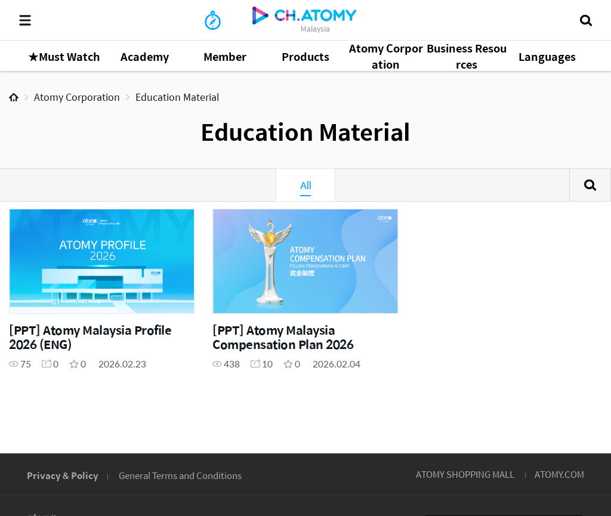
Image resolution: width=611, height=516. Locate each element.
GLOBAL (584, 401)
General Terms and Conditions (180, 475)
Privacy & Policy (62, 475)
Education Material (177, 96)
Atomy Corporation (77, 96)
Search (590, 185)
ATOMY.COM (559, 474)
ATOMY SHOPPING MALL (465, 474)
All (305, 185)
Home (13, 97)
